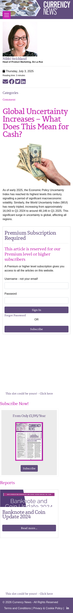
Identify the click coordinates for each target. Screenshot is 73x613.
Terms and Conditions (17, 608)
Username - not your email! (21, 278)
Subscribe (36, 329)
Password (11, 293)
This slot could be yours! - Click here (29, 393)
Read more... (29, 528)
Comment (9, 99)
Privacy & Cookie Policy (47, 608)
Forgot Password (15, 315)
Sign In (36, 310)
